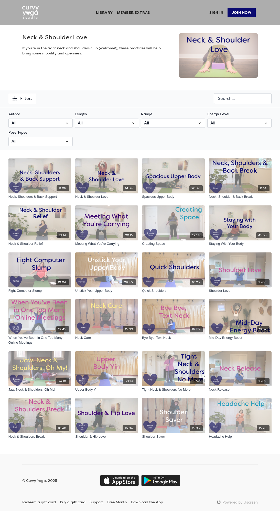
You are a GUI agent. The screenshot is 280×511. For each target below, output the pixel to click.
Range (146, 114)
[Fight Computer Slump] (39, 290)
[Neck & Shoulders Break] (39, 436)
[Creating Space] (173, 243)
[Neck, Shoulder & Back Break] (240, 196)
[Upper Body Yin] (106, 389)
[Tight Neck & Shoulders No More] (173, 389)
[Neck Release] (240, 389)
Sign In (216, 12)
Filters (22, 98)
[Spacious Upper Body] (173, 196)
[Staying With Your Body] (240, 243)
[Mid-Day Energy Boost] (240, 337)
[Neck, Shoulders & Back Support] (39, 196)
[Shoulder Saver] (173, 436)
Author (14, 114)
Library (104, 12)
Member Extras (133, 12)
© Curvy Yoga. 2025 (39, 480)
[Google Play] (160, 480)
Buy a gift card (72, 502)
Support (96, 502)
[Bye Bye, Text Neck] (173, 337)
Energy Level (218, 114)
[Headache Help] (240, 436)
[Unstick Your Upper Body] (106, 290)
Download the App (150, 502)
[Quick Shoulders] (173, 290)
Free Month (117, 502)
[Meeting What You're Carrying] (106, 243)
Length (81, 114)
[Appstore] (119, 480)
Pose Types (17, 132)
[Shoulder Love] (240, 290)
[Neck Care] (106, 337)
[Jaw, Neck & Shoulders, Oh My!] (39, 389)
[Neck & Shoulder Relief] (39, 243)
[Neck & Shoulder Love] (106, 196)
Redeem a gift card (39, 502)
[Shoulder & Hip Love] (106, 436)
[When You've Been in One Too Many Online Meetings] (39, 340)
